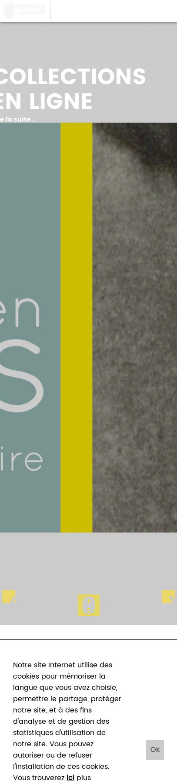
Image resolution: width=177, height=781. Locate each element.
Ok (155, 749)
